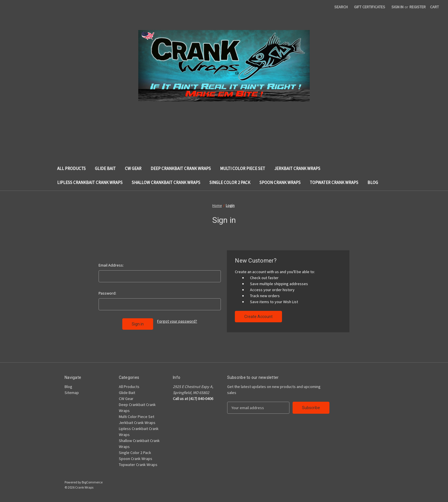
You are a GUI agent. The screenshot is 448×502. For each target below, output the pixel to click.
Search (341, 6)
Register (417, 6)
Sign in (397, 6)
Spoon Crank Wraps (280, 182)
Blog (372, 182)
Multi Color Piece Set (242, 168)
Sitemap (72, 392)
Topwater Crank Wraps (334, 182)
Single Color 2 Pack (229, 182)
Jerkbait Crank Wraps (297, 168)
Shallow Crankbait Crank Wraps (166, 182)
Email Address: (111, 265)
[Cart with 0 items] (434, 7)
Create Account (258, 316)
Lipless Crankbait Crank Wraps (90, 182)
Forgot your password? (177, 321)
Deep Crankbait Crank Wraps (181, 168)
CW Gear (133, 168)
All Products (71, 168)
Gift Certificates (369, 6)
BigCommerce (92, 482)
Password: (107, 293)
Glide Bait (105, 168)
